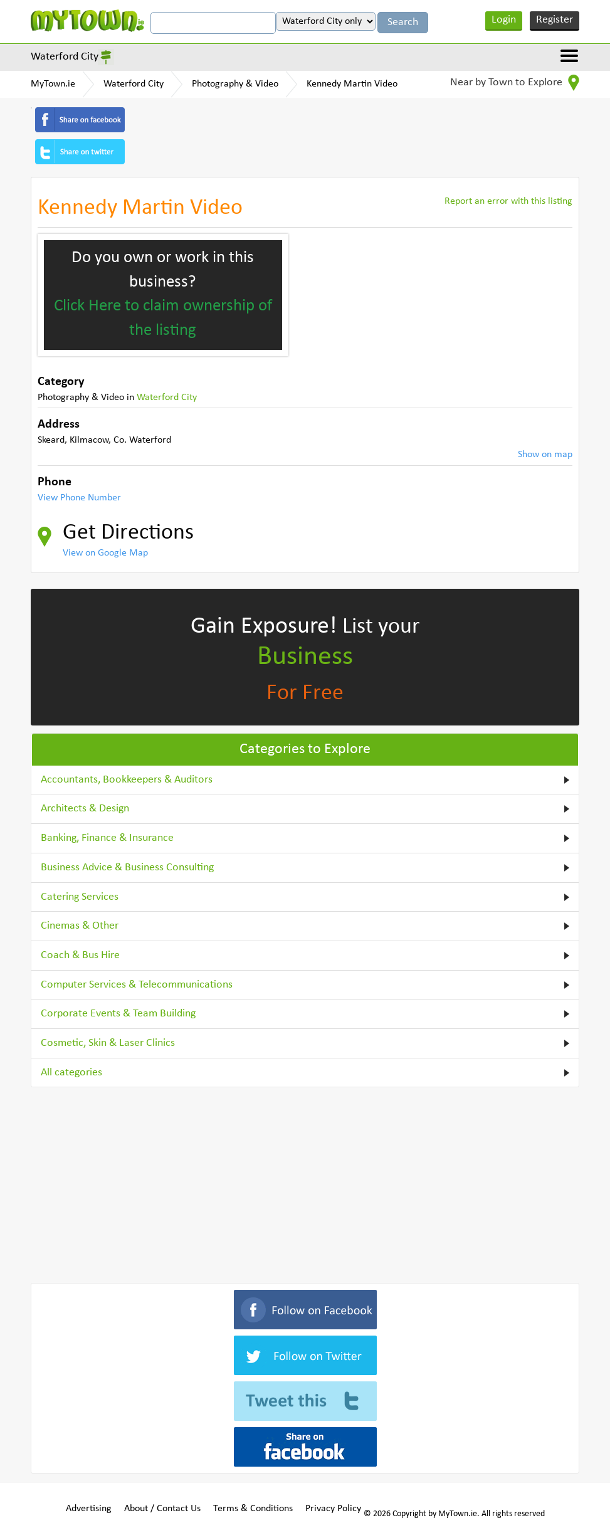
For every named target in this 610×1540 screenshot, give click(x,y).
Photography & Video (235, 84)
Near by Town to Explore (514, 83)
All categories (71, 1073)
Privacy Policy (333, 1509)
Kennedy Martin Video (352, 84)
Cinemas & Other (79, 926)
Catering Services (79, 897)
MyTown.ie (53, 84)
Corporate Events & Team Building (118, 1014)
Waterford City (64, 57)
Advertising (89, 1509)
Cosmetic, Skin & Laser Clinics (108, 1043)
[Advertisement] (305, 1182)
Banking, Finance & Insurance (107, 838)
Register (554, 20)
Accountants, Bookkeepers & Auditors (127, 780)
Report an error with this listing (508, 201)
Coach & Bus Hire (80, 955)
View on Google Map (105, 553)
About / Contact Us (162, 1509)
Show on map (545, 455)
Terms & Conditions (253, 1509)
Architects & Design (85, 809)
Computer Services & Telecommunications (137, 985)
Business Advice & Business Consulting (127, 867)
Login (504, 20)
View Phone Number (79, 498)
